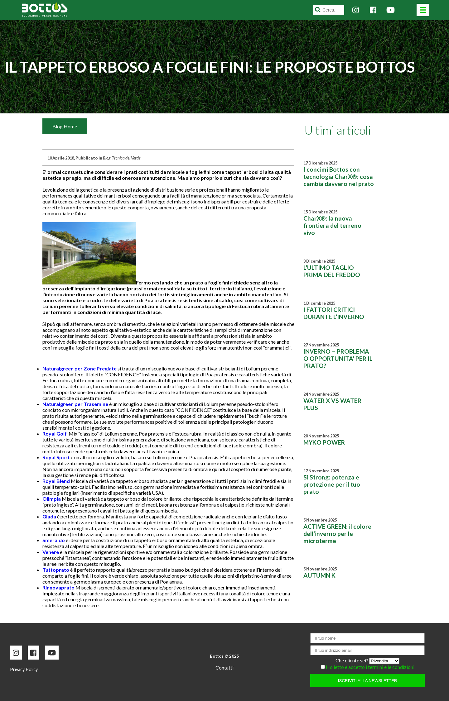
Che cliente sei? (352, 660)
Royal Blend (56, 481)
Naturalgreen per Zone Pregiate (79, 368)
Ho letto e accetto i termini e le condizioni (370, 667)
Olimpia (51, 499)
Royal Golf (54, 433)
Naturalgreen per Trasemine (75, 404)
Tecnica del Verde (126, 157)
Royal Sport (56, 457)
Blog (106, 157)
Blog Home (64, 126)
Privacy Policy (24, 669)
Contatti (224, 667)
